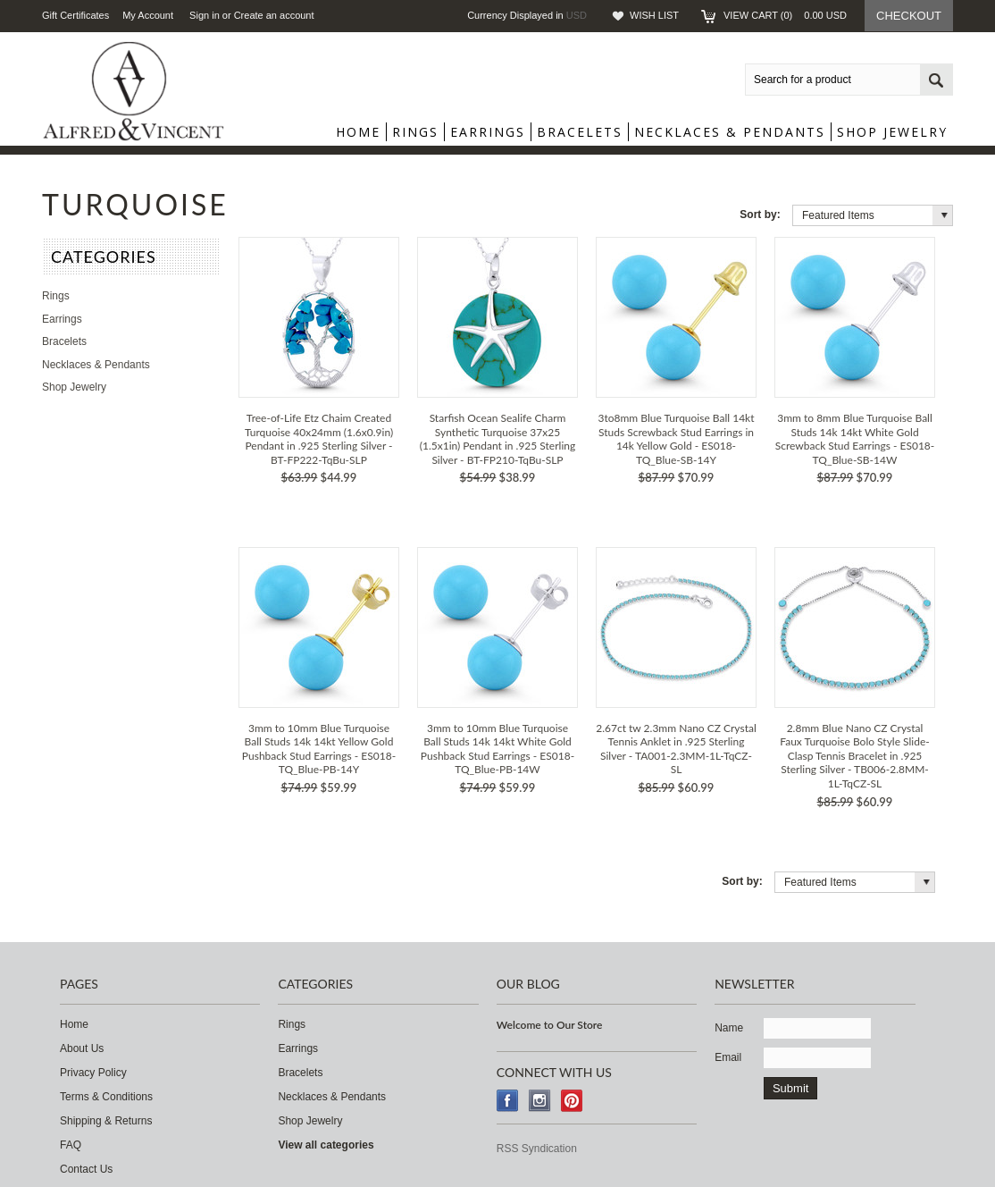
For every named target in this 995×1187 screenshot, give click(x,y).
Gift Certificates (75, 15)
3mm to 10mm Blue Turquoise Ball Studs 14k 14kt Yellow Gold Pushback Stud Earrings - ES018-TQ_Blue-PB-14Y (319, 749)
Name (729, 1028)
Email (728, 1057)
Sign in (204, 15)
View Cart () (785, 15)
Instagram (540, 1101)
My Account (147, 15)
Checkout (908, 15)
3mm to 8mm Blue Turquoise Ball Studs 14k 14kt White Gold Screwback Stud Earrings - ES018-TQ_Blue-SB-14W (855, 439)
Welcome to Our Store (550, 1024)
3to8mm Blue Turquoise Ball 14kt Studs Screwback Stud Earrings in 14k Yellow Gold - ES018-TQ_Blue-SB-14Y (676, 439)
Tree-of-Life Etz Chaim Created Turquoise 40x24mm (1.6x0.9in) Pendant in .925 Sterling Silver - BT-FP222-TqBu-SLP (319, 439)
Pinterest (572, 1101)
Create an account (274, 15)
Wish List (654, 15)
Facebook (508, 1101)
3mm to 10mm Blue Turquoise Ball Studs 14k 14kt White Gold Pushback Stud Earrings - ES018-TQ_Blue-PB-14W (497, 749)
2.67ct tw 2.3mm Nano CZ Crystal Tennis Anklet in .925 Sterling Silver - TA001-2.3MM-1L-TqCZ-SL (676, 749)
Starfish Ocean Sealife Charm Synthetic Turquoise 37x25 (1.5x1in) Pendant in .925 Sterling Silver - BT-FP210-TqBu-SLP (497, 439)
